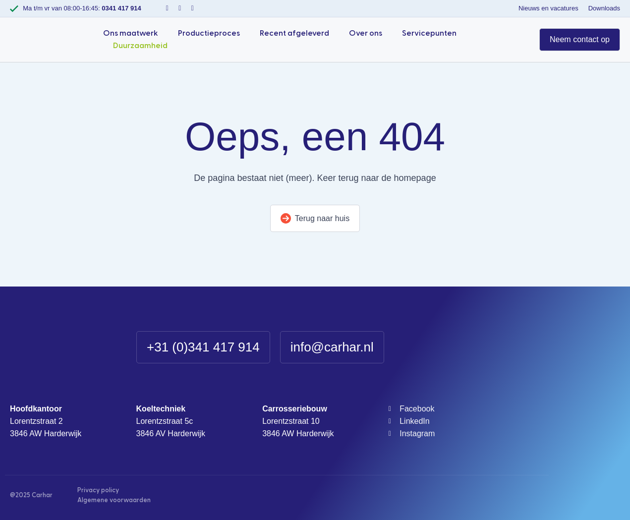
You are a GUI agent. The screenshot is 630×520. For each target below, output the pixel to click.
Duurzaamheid (140, 46)
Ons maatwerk (130, 33)
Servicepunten (429, 33)
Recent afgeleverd (294, 33)
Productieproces (209, 33)
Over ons (365, 33)
